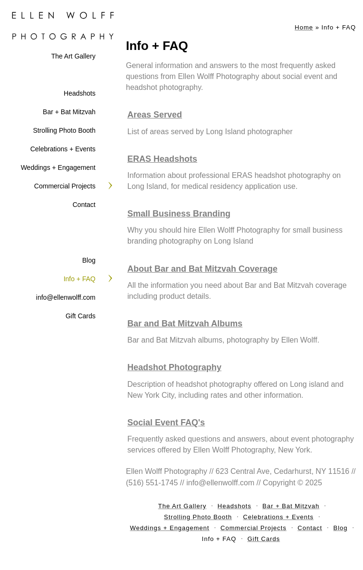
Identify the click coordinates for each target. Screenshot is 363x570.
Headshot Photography (174, 367)
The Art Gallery (73, 56)
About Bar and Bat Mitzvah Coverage (202, 269)
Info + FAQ (80, 279)
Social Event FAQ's (166, 422)
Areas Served (154, 114)
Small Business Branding (178, 213)
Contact (84, 204)
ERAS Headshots (162, 159)
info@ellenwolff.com (66, 297)
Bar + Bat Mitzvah (69, 112)
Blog (89, 260)
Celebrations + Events (63, 149)
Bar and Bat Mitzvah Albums (184, 323)
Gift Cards (81, 316)
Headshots (80, 93)
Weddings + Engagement (58, 167)
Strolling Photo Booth (64, 130)
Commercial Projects (65, 186)
